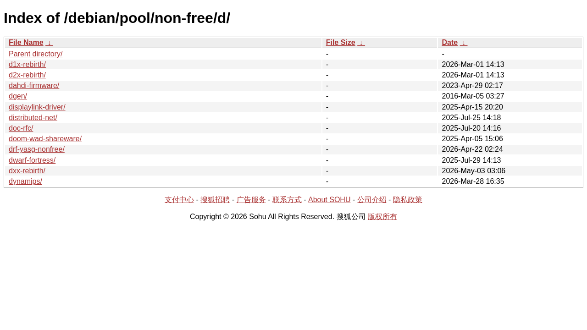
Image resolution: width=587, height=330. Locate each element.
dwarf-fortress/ (32, 160)
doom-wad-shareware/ (45, 139)
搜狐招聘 (215, 200)
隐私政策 (407, 200)
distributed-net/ (33, 117)
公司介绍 (372, 200)
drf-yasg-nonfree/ (37, 149)
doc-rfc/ (21, 128)
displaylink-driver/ (37, 107)
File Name (26, 42)
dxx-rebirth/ (27, 171)
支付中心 (179, 200)
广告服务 (251, 200)
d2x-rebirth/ (27, 75)
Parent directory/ (35, 54)
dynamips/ (25, 181)
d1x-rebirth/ (27, 64)
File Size (340, 42)
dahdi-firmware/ (34, 85)
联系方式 (287, 200)
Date (450, 42)
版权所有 (382, 216)
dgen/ (18, 96)
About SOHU (329, 200)
